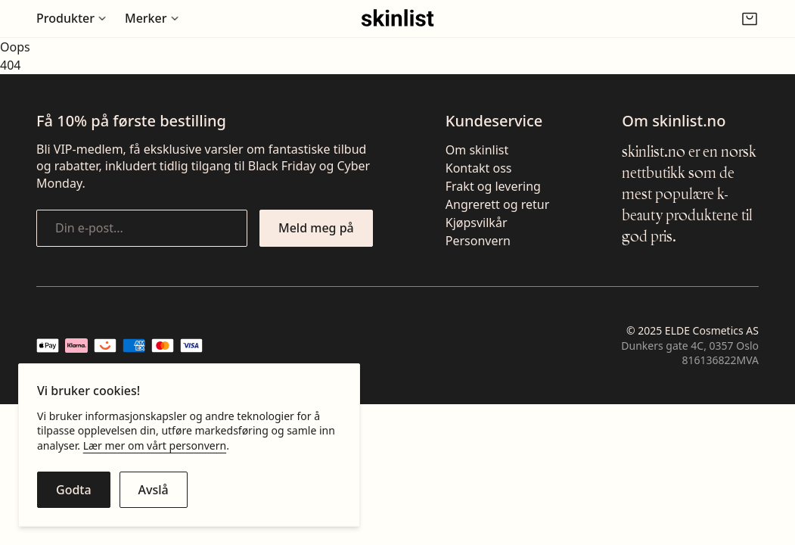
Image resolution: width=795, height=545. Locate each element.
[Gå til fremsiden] (397, 18)
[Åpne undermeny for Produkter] (71, 18)
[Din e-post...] (141, 228)
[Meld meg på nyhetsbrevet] (316, 228)
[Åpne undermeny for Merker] (152, 18)
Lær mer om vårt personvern (154, 445)
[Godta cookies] (73, 490)
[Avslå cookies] (154, 490)
